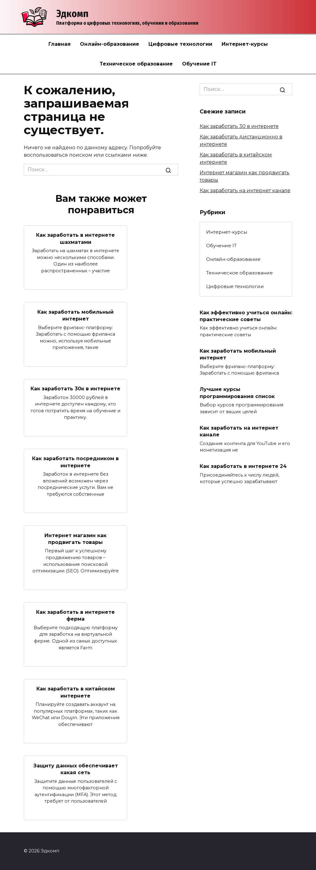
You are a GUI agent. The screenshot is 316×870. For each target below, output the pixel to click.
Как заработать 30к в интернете (75, 389)
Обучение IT (199, 64)
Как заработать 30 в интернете (239, 126)
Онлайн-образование (109, 44)
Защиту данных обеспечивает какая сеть (75, 768)
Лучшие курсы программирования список (237, 392)
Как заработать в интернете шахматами (75, 238)
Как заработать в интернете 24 (243, 466)
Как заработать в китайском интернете (75, 692)
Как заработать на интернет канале (245, 190)
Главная (59, 44)
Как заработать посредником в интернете (75, 462)
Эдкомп (72, 13)
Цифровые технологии (180, 44)
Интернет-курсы (245, 44)
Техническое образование (136, 64)
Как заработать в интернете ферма (75, 615)
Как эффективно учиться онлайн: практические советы (246, 315)
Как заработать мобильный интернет (75, 315)
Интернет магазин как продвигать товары (75, 538)
